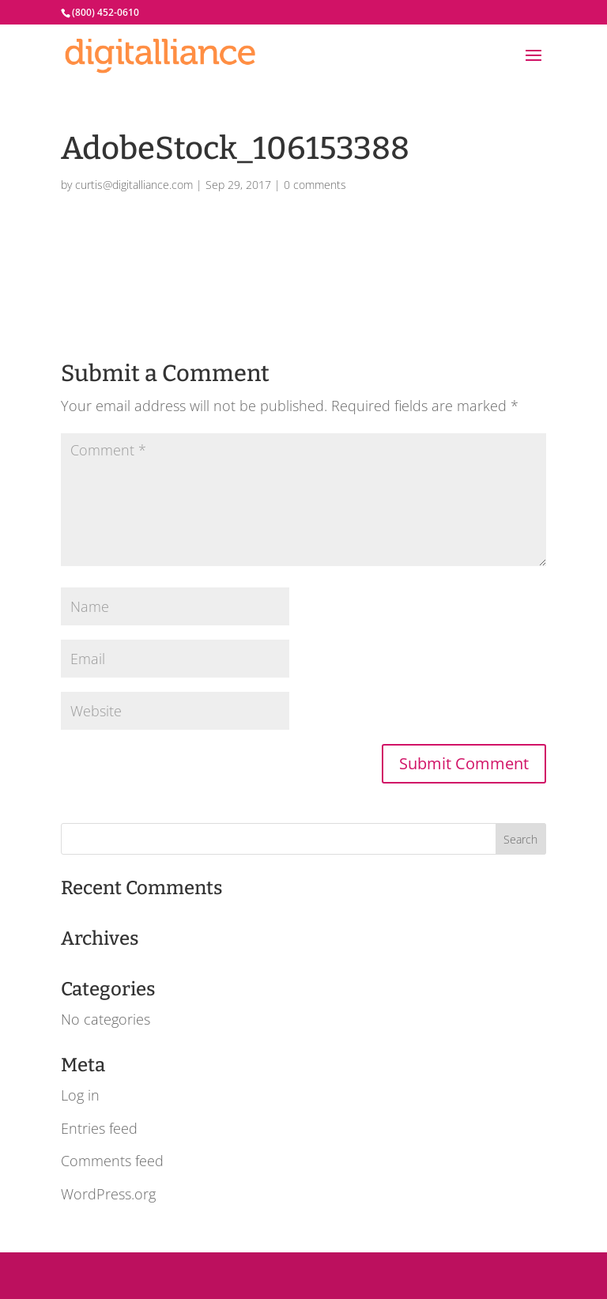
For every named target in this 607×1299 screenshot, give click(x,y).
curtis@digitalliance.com (134, 184)
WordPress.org (108, 1193)
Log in (80, 1095)
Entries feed (99, 1128)
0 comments (315, 184)
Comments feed (112, 1160)
